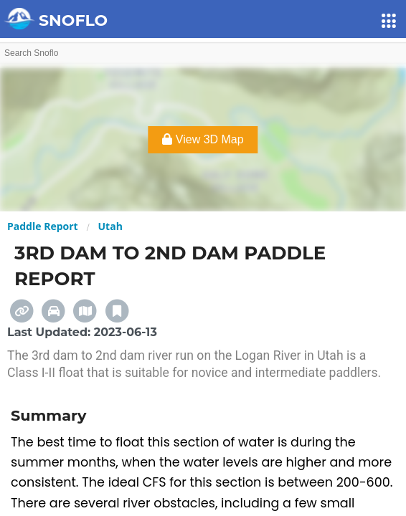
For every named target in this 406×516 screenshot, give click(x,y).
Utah (110, 226)
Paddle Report (42, 226)
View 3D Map (202, 139)
